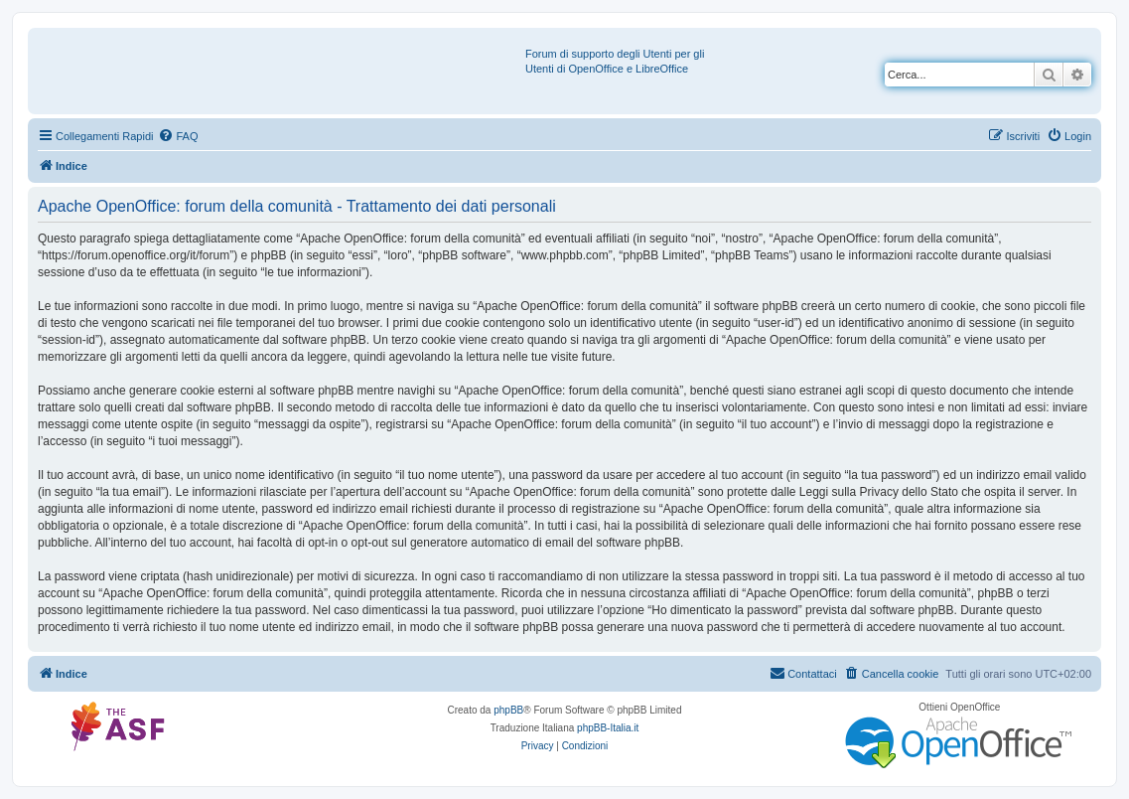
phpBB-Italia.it (607, 727)
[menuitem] (178, 136)
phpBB (508, 710)
